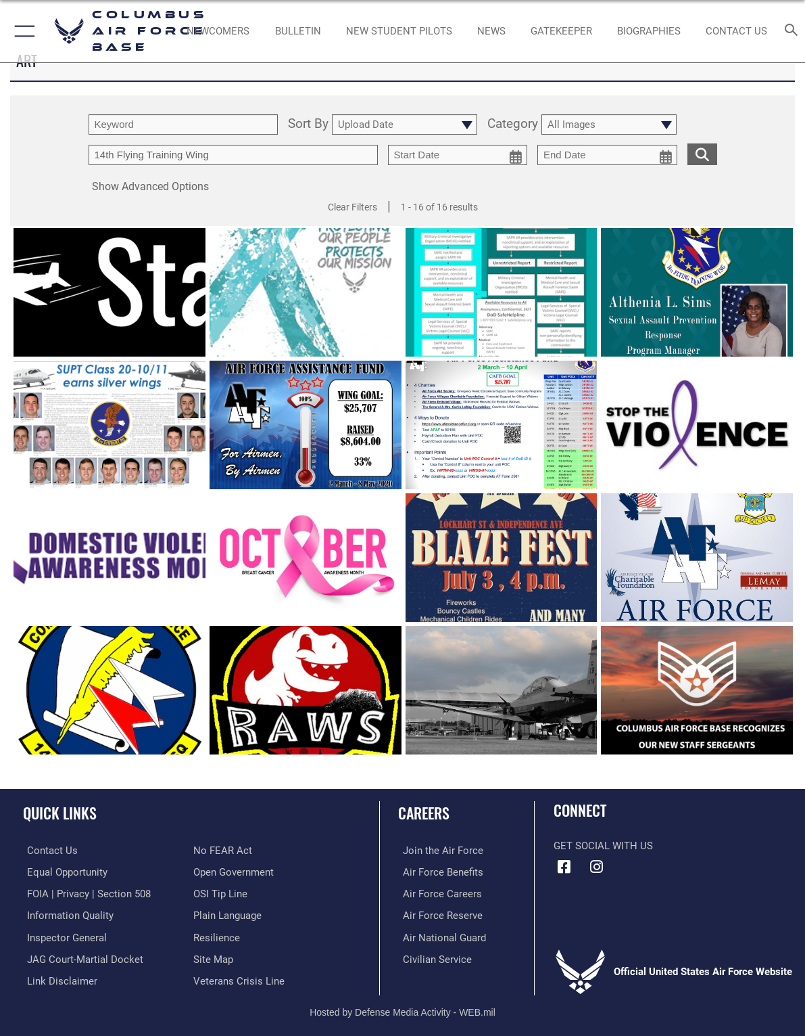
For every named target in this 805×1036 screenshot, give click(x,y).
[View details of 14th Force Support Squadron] (109, 690)
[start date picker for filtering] (458, 155)
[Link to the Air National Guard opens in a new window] (439, 936)
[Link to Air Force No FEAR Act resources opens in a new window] (222, 850)
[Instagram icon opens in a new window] (597, 867)
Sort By (308, 124)
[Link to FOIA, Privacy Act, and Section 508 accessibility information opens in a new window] (85, 893)
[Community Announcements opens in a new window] (298, 31)
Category (512, 124)
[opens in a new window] (561, 31)
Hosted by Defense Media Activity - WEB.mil (402, 1009)
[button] (22, 31)
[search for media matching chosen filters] (702, 153)
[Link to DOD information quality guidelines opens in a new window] (66, 914)
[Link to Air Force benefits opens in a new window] (438, 871)
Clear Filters (352, 207)
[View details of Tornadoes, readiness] (501, 690)
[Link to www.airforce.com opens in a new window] (438, 850)
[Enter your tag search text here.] (233, 155)
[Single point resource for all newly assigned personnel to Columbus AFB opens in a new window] (219, 31)
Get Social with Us (603, 846)
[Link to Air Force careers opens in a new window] (437, 893)
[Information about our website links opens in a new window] (58, 978)
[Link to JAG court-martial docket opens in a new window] (81, 957)
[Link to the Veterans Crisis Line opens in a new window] (239, 978)
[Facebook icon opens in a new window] (564, 867)
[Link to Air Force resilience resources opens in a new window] (216, 936)
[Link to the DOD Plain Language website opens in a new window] (227, 914)
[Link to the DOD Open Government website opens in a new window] (233, 871)
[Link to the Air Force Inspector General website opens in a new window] (63, 936)
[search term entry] (183, 124)
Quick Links (60, 812)
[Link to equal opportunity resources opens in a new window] (63, 871)
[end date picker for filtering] (607, 155)
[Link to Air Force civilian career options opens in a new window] (432, 957)
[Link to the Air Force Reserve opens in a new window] (438, 914)
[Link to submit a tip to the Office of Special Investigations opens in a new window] (220, 893)
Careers (423, 812)
